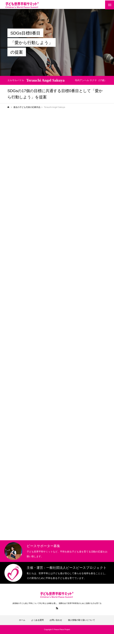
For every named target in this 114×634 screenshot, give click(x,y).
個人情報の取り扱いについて (81, 620)
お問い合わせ (56, 620)
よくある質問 (37, 620)
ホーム (22, 620)
